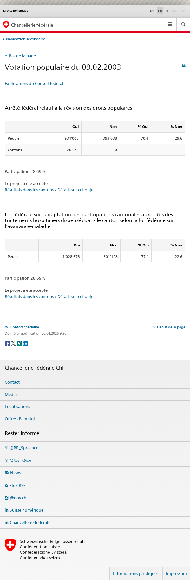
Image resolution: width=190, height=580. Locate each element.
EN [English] (183, 11)
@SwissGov (20, 460)
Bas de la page (22, 55)
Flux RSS (18, 485)
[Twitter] (14, 343)
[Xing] (20, 343)
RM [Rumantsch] (175, 11)
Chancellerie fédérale (30, 522)
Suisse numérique (26, 510)
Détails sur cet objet (76, 189)
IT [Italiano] (167, 11)
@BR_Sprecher (24, 447)
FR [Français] (160, 11)
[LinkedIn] (25, 343)
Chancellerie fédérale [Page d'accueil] (32, 25)
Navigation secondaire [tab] (25, 38)
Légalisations (17, 406)
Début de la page (170, 327)
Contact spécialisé (24, 327)
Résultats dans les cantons (29, 189)
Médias (11, 394)
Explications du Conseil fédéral (34, 83)
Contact (12, 382)
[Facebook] (8, 343)
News (15, 472)
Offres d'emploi (20, 418)
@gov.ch (18, 497)
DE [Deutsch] (152, 11)
